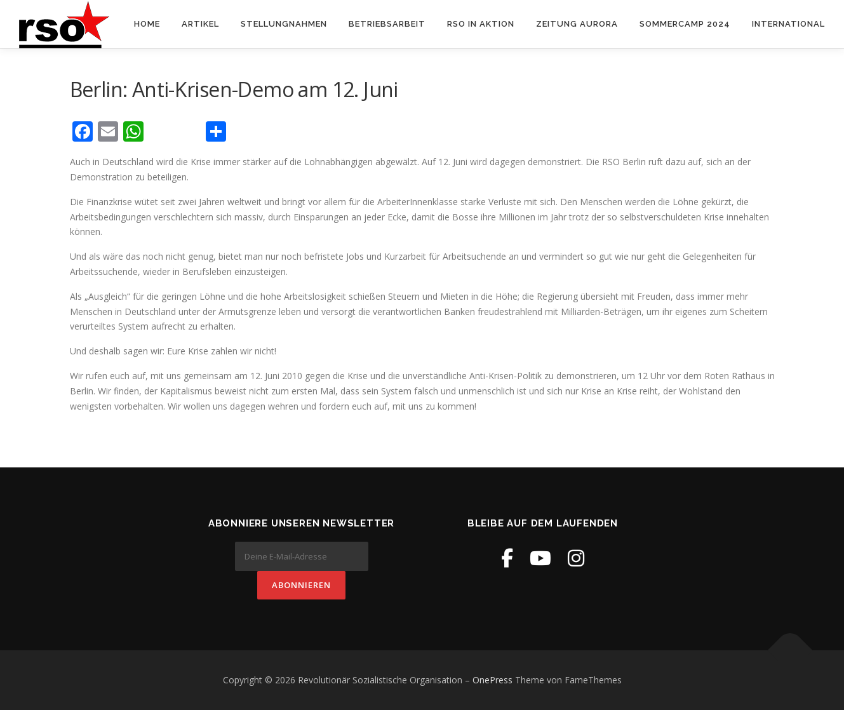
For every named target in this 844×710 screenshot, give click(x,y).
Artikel (200, 24)
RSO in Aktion (480, 24)
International (788, 24)
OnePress (492, 680)
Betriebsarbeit (387, 24)
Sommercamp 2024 (685, 24)
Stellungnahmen (284, 24)
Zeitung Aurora (577, 24)
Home (147, 24)
